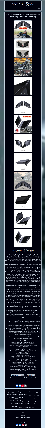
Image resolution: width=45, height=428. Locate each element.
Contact (23, 415)
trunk (28, 392)
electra (19, 404)
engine (30, 395)
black (21, 398)
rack (33, 401)
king (11, 397)
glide (27, 403)
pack (38, 395)
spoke (29, 401)
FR (24, 422)
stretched (26, 407)
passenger (33, 398)
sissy (24, 392)
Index (23, 412)
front (21, 395)
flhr (36, 401)
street (14, 406)
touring (20, 400)
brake (16, 398)
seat (25, 395)
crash (25, 401)
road (11, 403)
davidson (34, 404)
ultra (8, 392)
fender (20, 407)
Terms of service (23, 420)
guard (37, 392)
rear (9, 395)
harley (15, 394)
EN (22, 422)
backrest (12, 400)
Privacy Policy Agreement (23, 417)
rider (33, 407)
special (33, 392)
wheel (17, 392)
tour (30, 407)
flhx (20, 392)
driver (27, 398)
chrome (12, 392)
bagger (34, 395)
